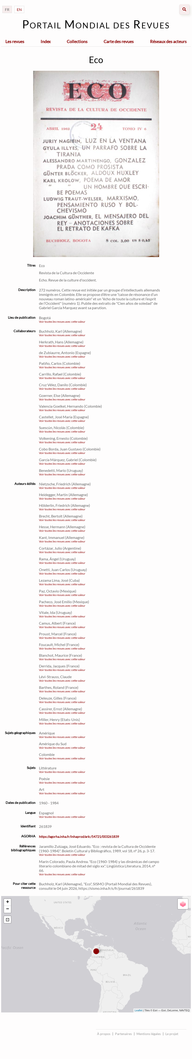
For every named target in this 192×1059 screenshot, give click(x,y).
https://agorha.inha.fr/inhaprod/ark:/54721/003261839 (79, 837)
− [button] (7, 909)
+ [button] (7, 902)
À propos (103, 1034)
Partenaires (123, 1034)
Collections (77, 41)
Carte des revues (119, 41)
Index (46, 41)
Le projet (171, 1034)
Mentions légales (148, 1034)
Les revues (14, 41)
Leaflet (138, 1010)
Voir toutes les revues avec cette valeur (62, 321)
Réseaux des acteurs (168, 41)
